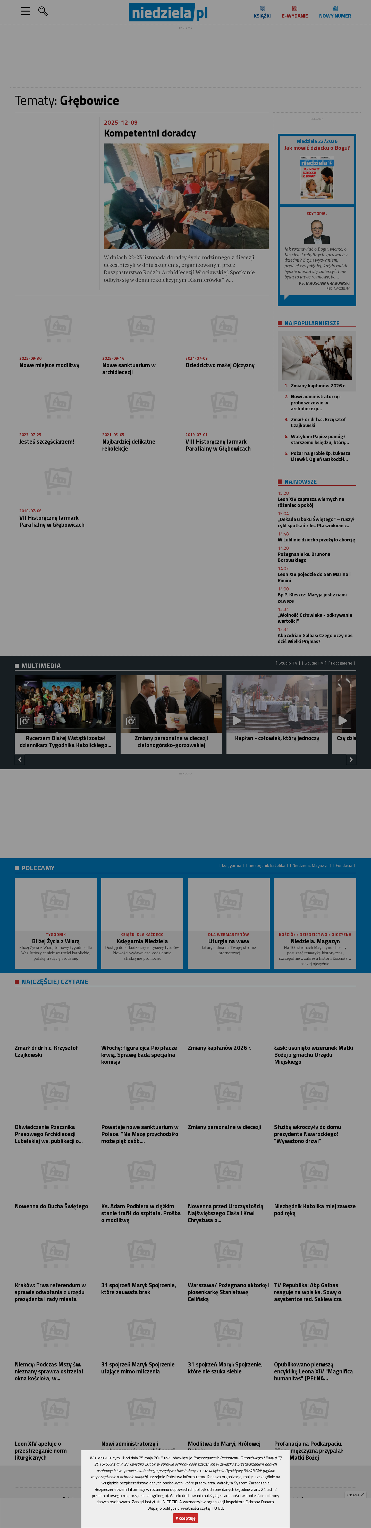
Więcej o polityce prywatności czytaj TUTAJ (185, 1508)
